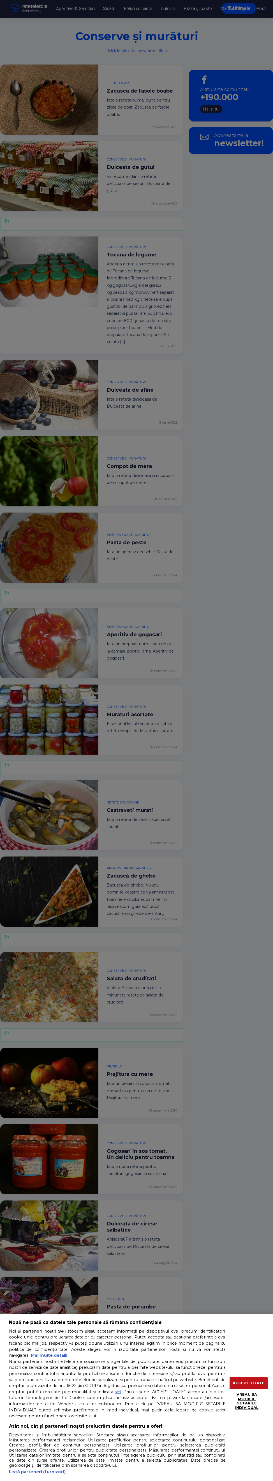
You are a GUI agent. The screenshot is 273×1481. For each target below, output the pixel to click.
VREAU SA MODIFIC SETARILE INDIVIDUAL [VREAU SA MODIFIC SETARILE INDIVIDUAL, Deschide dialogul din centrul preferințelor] (246, 1401)
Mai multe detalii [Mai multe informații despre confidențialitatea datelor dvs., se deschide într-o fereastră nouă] (49, 1355)
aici (118, 1392)
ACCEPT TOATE (249, 1383)
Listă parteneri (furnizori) (37, 1471)
